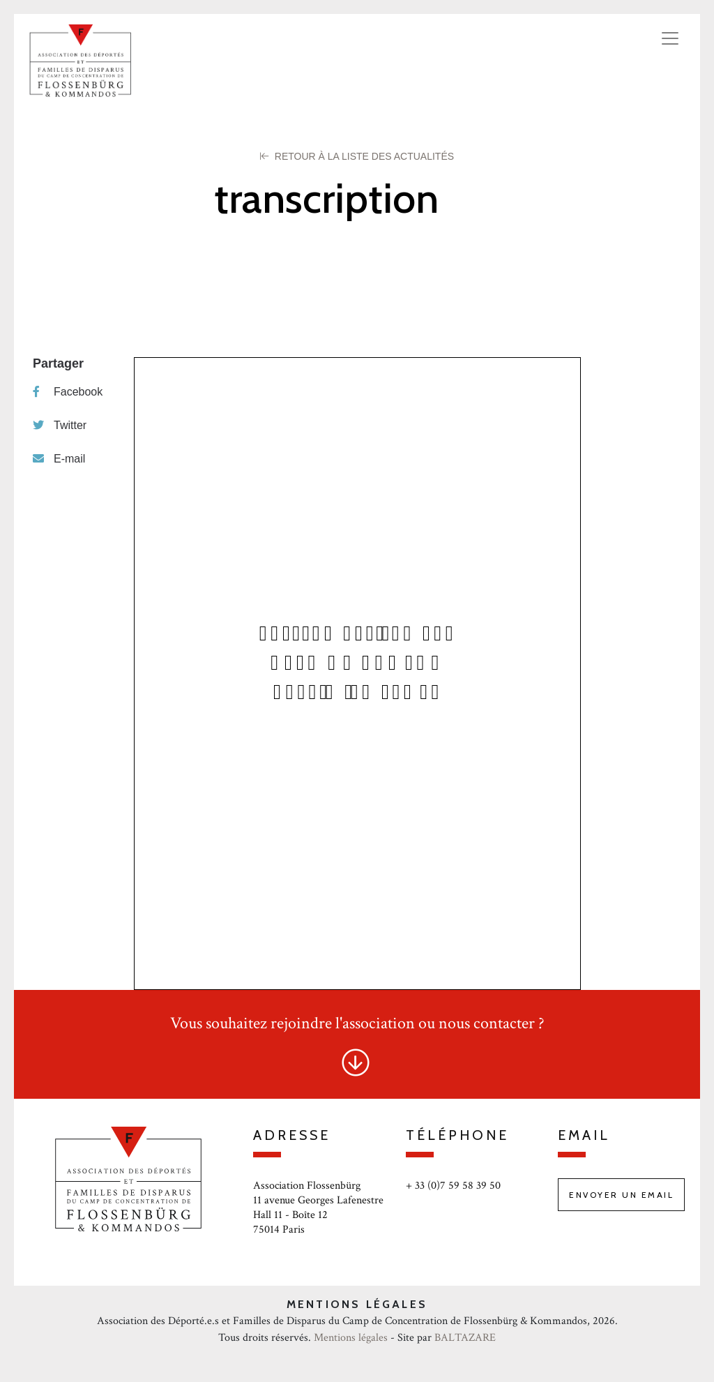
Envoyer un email (621, 1194)
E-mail (59, 459)
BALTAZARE (465, 1337)
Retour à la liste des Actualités (357, 156)
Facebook (67, 392)
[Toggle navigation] (670, 38)
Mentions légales (351, 1337)
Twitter (59, 425)
